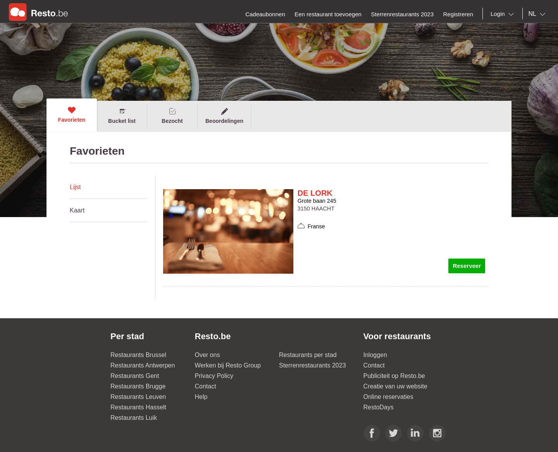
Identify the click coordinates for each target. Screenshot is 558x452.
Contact (205, 386)
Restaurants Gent (134, 376)
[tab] (108, 187)
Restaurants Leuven (138, 396)
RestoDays (378, 407)
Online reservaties (388, 396)
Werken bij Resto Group (228, 365)
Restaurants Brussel (138, 355)
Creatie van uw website (395, 386)
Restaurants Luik (133, 417)
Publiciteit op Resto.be (394, 376)
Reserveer (467, 265)
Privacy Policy (214, 376)
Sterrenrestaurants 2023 (312, 365)
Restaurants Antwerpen (142, 365)
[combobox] (504, 14)
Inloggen (375, 355)
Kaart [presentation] (77, 210)
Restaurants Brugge (137, 386)
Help (201, 396)
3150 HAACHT (316, 208)
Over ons (207, 355)
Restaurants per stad (308, 355)
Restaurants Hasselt (138, 407)
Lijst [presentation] (75, 187)
